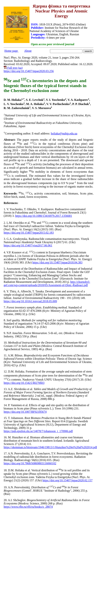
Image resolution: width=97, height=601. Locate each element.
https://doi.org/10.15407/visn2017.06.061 (28, 245)
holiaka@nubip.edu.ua (64, 133)
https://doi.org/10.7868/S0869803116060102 (30, 463)
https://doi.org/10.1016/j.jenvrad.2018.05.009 (30, 301)
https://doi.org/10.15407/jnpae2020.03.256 (29, 71)
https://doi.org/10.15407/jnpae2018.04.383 (57, 262)
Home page (11, 50)
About (27, 50)
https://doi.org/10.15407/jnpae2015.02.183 (29, 232)
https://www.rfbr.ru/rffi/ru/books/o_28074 (28, 506)
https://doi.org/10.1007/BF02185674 (25, 411)
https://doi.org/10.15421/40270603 (24, 382)
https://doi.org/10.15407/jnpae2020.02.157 (67, 480)
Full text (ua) (13, 67)
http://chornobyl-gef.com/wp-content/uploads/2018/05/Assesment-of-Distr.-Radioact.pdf (47, 283)
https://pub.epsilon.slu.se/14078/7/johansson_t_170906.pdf (38, 431)
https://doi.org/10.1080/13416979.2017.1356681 (43, 215)
